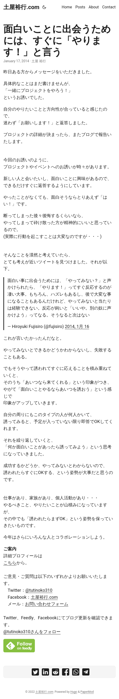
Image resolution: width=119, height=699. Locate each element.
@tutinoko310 (38, 590)
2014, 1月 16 (77, 326)
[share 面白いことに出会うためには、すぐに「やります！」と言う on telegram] (85, 673)
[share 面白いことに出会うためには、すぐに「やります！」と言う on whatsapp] (75, 673)
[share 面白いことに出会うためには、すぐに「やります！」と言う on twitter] (35, 673)
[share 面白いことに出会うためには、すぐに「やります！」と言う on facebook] (65, 673)
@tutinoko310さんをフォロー (32, 631)
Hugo (73, 691)
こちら (9, 562)
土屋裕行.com (21, 7)
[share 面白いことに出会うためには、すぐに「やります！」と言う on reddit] (55, 673)
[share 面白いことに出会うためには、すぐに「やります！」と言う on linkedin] (45, 673)
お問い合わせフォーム (46, 603)
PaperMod (87, 691)
